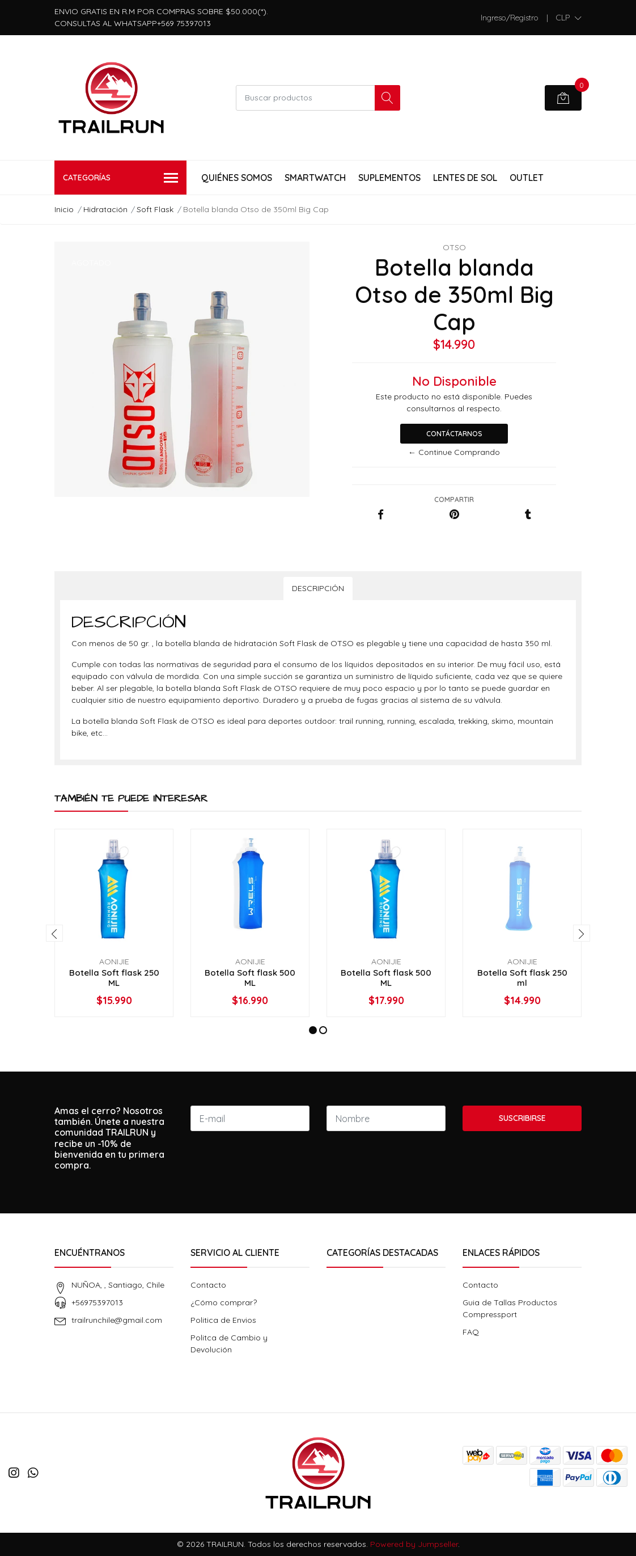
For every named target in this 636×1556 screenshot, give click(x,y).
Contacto (208, 1285)
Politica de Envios (223, 1320)
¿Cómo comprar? (223, 1302)
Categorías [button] (120, 178)
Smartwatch (315, 177)
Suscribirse (522, 1118)
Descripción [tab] (318, 588)
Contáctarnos (454, 433)
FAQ (471, 1332)
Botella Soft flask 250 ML (114, 977)
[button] (569, 17)
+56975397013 (97, 1302)
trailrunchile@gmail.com (116, 1320)
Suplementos (389, 177)
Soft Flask (155, 209)
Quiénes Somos (236, 177)
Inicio (64, 209)
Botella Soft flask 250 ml (522, 977)
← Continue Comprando (454, 452)
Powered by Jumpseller (414, 1544)
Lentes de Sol (465, 177)
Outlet (527, 177)
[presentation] (54, 933)
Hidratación (105, 209)
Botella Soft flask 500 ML (250, 977)
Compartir (454, 499)
